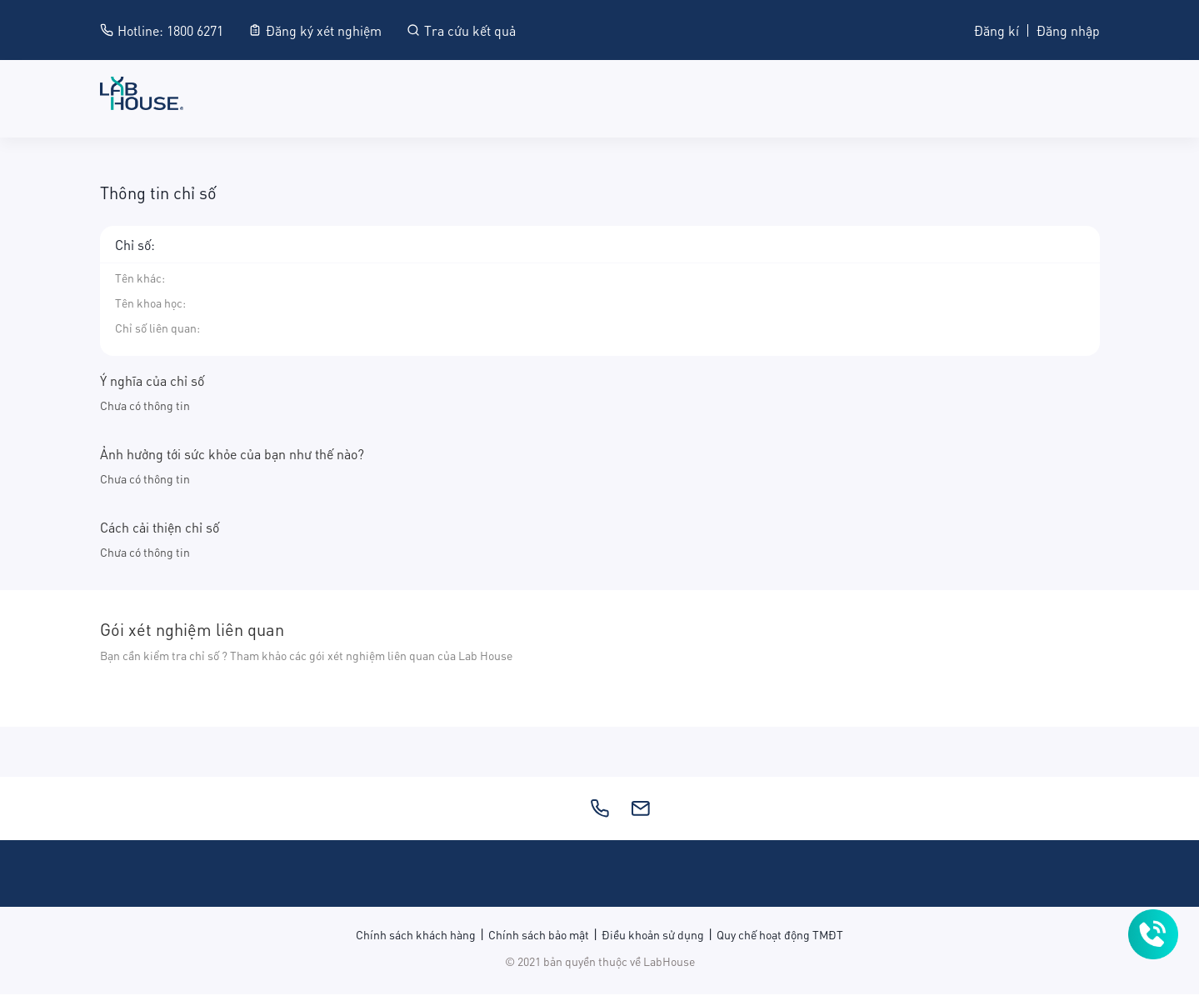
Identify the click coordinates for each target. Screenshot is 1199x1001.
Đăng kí (996, 29)
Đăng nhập (1068, 29)
